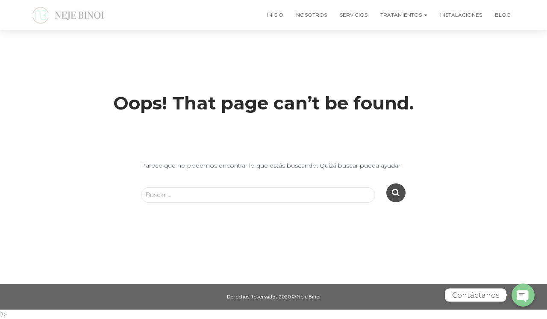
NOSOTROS (311, 15)
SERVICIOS (354, 15)
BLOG (503, 15)
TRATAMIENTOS (403, 15)
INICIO (275, 15)
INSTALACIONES (461, 15)
